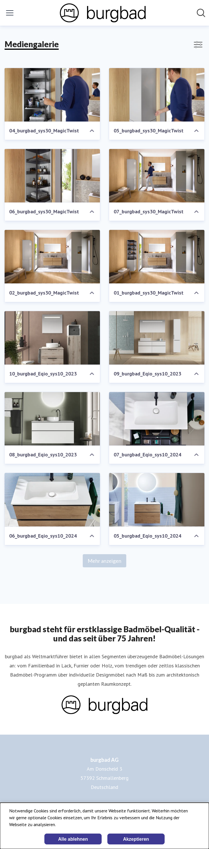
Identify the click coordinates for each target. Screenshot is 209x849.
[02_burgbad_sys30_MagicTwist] (52, 256)
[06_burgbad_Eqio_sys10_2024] (52, 499)
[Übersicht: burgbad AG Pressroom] (103, 12)
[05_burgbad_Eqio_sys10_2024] (156, 499)
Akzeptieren (136, 839)
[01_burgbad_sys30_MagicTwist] (156, 256)
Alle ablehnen (73, 839)
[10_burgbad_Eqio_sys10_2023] (52, 338)
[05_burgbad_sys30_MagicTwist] (156, 95)
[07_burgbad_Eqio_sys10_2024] (156, 419)
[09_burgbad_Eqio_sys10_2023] (156, 338)
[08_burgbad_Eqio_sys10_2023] (52, 419)
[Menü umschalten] (9, 13)
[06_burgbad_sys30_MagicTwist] (52, 175)
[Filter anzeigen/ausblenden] (198, 44)
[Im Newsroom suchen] (201, 12)
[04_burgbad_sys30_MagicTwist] (52, 95)
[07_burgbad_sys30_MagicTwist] (156, 175)
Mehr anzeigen (104, 561)
